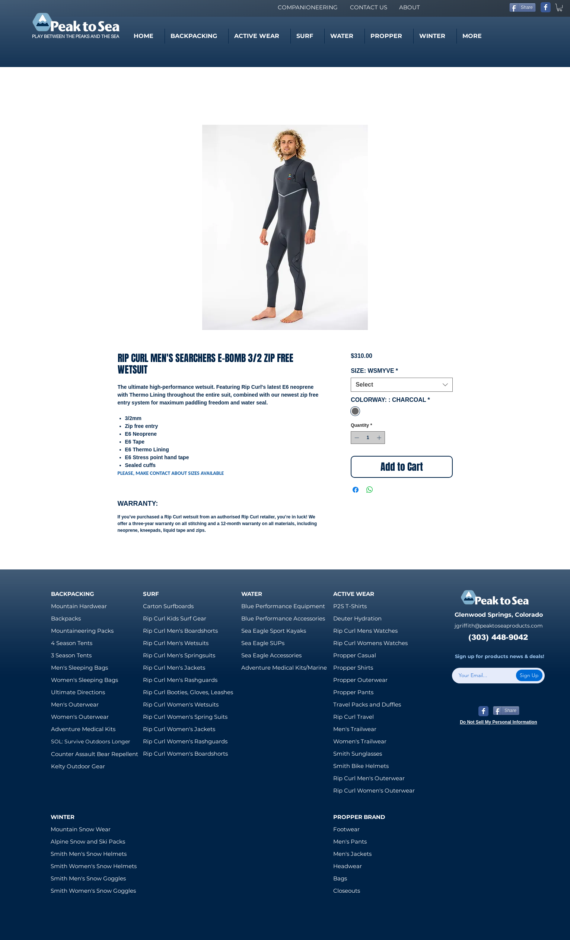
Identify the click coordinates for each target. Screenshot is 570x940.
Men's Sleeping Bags (79, 667)
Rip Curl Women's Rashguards (185, 741)
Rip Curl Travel (353, 716)
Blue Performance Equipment (283, 606)
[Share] (522, 7)
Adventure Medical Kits (83, 729)
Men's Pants (350, 841)
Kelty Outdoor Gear (78, 766)
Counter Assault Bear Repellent (94, 754)
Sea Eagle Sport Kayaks (273, 630)
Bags (340, 878)
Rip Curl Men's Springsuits (179, 655)
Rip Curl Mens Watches (365, 630)
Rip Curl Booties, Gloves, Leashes (188, 692)
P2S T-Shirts (350, 606)
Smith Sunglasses (357, 753)
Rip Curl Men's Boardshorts (180, 630)
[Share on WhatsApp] (369, 489)
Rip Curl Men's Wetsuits (175, 643)
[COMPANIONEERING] (307, 7)
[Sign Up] (529, 675)
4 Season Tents (71, 643)
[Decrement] (356, 438)
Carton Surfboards (168, 606)
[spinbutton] (368, 438)
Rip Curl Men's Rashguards (180, 679)
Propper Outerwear (360, 679)
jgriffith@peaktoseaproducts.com (499, 625)
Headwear (347, 866)
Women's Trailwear (359, 741)
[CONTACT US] (368, 7)
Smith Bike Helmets (361, 765)
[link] (559, 7)
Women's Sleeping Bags (84, 679)
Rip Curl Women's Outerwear (374, 790)
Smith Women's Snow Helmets (94, 866)
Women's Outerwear (80, 716)
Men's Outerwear (75, 704)
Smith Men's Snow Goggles (88, 878)
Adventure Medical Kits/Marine (284, 667)
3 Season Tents (71, 655)
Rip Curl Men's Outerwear (369, 778)
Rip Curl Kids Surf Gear (174, 618)
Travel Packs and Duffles (367, 704)
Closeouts (346, 890)
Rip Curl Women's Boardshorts (185, 753)
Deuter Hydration (357, 618)
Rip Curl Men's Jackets (174, 667)
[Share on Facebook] (355, 489)
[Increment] (380, 438)
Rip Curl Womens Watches (370, 643)
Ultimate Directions (78, 692)
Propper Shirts (353, 667)
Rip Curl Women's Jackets (179, 729)
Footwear (346, 829)
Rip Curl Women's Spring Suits (185, 716)
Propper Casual (354, 655)
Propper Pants (353, 692)
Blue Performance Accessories (283, 618)
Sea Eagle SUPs (262, 643)
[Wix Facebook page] (546, 7)
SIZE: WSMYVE (374, 371)
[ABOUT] (409, 7)
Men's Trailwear (354, 729)
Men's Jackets (352, 853)
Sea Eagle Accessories (271, 655)
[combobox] (401, 385)
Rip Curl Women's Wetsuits (181, 704)
